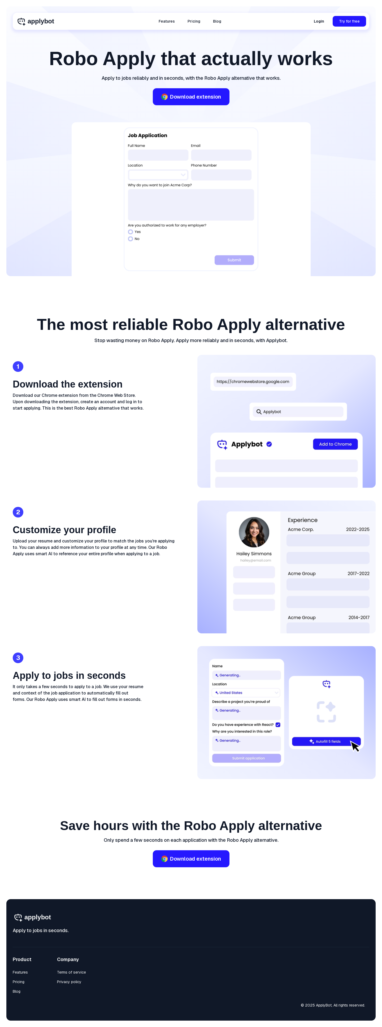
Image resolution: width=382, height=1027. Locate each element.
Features (167, 21)
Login (319, 21)
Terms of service (71, 972)
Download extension (191, 96)
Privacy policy (69, 981)
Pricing (194, 21)
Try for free (349, 21)
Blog (217, 21)
